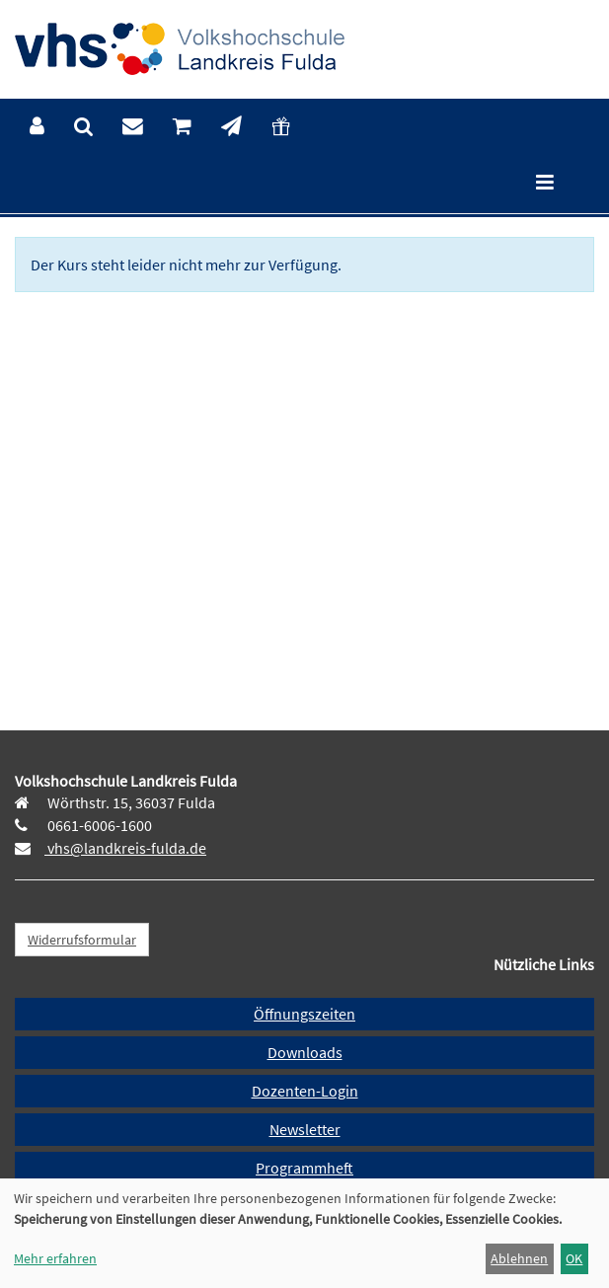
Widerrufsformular (82, 939)
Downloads (305, 1052)
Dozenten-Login (305, 1090)
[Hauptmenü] (545, 184)
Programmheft (304, 1167)
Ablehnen (519, 1258)
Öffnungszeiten (304, 1013)
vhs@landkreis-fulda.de (125, 848)
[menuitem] (37, 127)
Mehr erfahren (55, 1258)
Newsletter (305, 1129)
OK (574, 1258)
